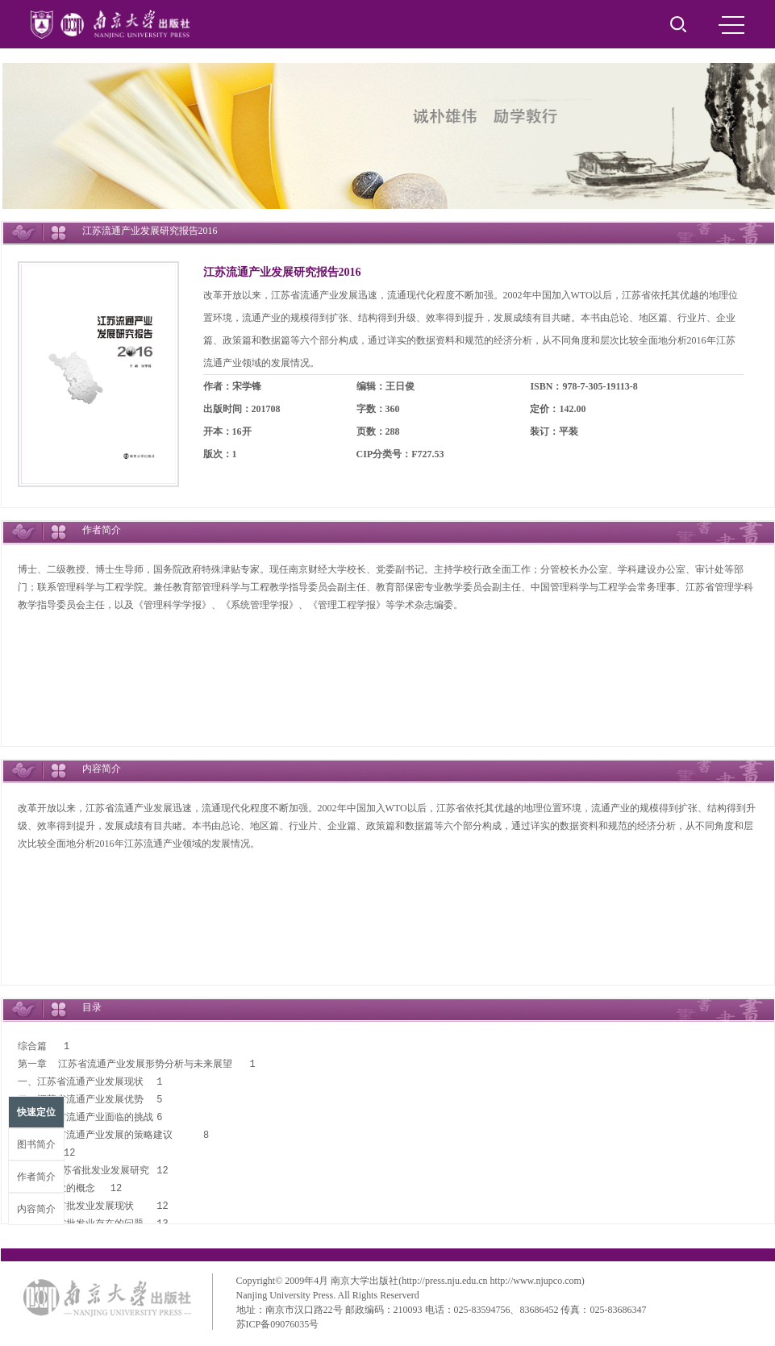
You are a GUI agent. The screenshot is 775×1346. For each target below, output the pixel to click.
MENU (731, 25)
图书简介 (36, 1144)
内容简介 (36, 1209)
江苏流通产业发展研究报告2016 (282, 272)
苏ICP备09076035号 (277, 1324)
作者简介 (36, 1176)
